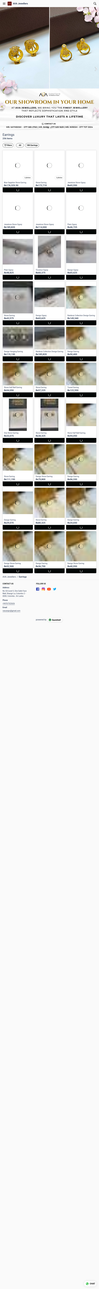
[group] (49, 69)
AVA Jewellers (20, 3)
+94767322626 (9, 603)
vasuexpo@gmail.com (11, 611)
